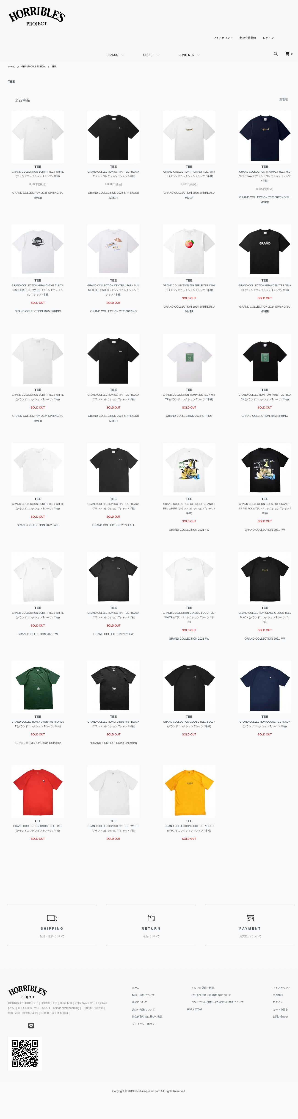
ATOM (209, 1035)
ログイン (268, 37)
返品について (152, 1028)
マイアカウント (223, 37)
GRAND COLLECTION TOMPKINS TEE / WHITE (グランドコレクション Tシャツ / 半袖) (189, 406)
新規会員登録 (248, 37)
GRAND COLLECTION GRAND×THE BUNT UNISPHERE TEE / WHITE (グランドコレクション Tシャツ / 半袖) (37, 291)
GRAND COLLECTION (37, 66)
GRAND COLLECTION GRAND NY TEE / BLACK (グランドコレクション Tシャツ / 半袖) (264, 291)
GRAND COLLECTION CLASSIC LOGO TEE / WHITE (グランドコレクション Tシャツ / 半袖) (189, 631)
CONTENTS (186, 55)
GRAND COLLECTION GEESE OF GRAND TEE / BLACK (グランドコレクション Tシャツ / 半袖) (265, 521)
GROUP (148, 55)
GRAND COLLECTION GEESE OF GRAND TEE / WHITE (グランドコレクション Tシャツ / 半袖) (189, 521)
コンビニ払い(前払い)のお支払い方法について (226, 1028)
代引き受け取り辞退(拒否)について (219, 1021)
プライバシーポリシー (158, 1050)
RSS (201, 1035)
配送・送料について (156, 1021)
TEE (60, 66)
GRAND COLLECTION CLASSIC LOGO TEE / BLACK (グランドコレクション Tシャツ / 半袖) (265, 631)
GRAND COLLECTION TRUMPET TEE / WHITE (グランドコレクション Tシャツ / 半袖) (189, 176)
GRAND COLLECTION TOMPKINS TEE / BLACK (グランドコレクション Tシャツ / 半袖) (264, 406)
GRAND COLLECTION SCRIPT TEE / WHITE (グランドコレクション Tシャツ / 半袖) (38, 176)
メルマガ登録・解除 (210, 1013)
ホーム (12, 66)
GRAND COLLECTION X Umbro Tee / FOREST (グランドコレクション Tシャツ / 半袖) (38, 741)
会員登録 (280, 1021)
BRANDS (112, 55)
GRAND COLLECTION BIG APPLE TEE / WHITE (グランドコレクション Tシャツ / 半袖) (189, 291)
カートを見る (283, 1035)
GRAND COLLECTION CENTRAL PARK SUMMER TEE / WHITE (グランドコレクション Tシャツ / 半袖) (113, 291)
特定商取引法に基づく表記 (160, 1042)
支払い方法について (156, 1035)
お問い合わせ (283, 1042)
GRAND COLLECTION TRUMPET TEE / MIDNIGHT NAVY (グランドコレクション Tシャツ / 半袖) (264, 176)
